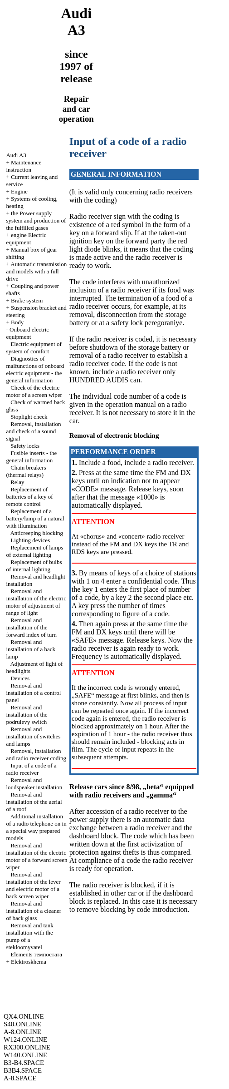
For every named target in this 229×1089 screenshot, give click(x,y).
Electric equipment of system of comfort (33, 348)
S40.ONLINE (22, 1024)
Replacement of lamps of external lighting (34, 551)
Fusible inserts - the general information (31, 457)
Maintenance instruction (23, 166)
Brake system (27, 300)
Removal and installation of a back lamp (30, 649)
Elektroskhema (28, 961)
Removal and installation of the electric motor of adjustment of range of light (36, 602)
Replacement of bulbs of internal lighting (34, 566)
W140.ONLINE (25, 1055)
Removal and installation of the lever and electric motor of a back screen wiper (33, 885)
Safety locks (24, 445)
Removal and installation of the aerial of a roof (34, 801)
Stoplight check (28, 416)
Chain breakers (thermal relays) (26, 471)
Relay (17, 482)
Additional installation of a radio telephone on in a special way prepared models (36, 827)
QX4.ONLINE (24, 1016)
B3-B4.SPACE (24, 1062)
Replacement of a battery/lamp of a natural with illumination (35, 518)
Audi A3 (16, 155)
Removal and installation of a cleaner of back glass (33, 910)
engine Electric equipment (26, 239)
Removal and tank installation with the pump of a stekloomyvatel (29, 936)
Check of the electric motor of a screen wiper (34, 391)
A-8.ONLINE (22, 1031)
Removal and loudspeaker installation (34, 784)
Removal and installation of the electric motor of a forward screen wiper (36, 856)
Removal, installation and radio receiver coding (36, 754)
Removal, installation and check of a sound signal (33, 431)
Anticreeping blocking (36, 533)
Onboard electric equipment (27, 333)
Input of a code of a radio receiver (31, 769)
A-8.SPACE (20, 1078)
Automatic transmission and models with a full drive (36, 271)
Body (17, 322)
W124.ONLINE (25, 1039)
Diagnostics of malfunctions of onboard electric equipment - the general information (35, 369)
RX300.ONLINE (27, 1047)
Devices (19, 678)
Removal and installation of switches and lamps (33, 736)
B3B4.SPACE (23, 1070)
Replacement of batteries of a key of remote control (29, 496)
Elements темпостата (36, 954)
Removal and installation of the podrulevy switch (26, 714)
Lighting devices (30, 540)
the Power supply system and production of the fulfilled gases (36, 220)
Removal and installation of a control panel (33, 692)
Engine (19, 191)
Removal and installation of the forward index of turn (31, 627)
